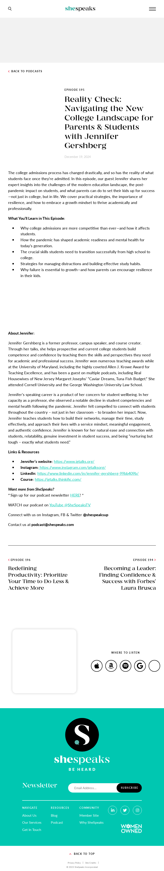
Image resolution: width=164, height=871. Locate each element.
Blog (54, 815)
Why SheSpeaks (91, 822)
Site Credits (90, 863)
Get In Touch (31, 829)
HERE (75, 495)
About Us (29, 815)
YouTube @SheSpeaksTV (70, 504)
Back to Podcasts (25, 71)
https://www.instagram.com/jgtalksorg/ (72, 467)
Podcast (57, 822)
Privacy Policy (74, 863)
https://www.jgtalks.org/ (74, 461)
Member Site (89, 815)
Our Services (31, 822)
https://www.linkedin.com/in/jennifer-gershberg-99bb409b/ (88, 473)
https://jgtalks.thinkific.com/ (58, 479)
